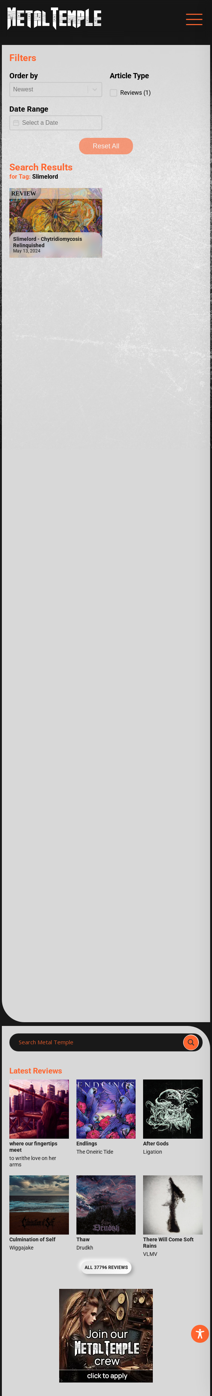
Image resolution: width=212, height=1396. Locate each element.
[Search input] (98, 1042)
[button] (156, 93)
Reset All (106, 146)
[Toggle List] (95, 89)
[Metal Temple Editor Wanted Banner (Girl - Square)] (106, 1380)
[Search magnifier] (191, 1042)
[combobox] (49, 89)
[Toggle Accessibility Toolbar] (200, 1334)
